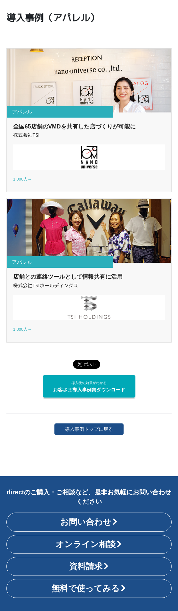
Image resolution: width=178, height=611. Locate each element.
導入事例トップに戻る (89, 429)
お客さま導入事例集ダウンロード (89, 386)
